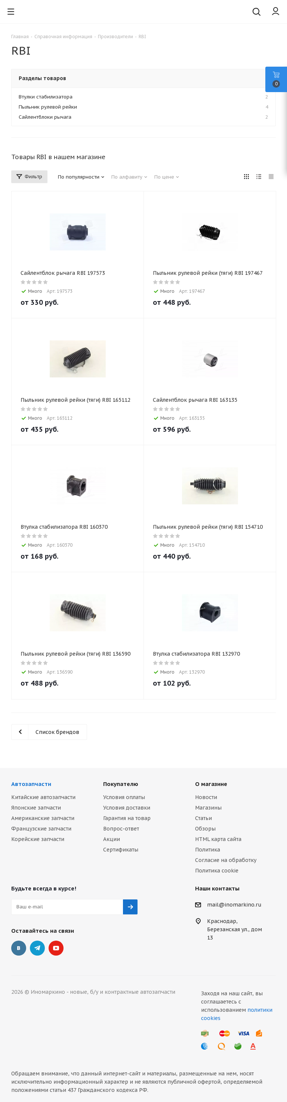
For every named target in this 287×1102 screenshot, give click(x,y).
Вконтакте (18, 948)
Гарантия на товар (127, 818)
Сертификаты (120, 849)
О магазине (211, 783)
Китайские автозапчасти (43, 797)
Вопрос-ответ (121, 828)
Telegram (37, 948)
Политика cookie (216, 870)
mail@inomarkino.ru (234, 904)
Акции (111, 839)
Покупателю (120, 783)
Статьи (203, 818)
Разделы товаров (42, 78)
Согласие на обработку (225, 860)
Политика (207, 849)
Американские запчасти (42, 818)
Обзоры (205, 828)
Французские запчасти (41, 828)
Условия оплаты (124, 797)
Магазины (208, 807)
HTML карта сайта (218, 839)
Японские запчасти (36, 807)
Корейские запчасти (37, 839)
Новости (206, 797)
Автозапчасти (31, 783)
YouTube (56, 948)
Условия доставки (126, 807)
